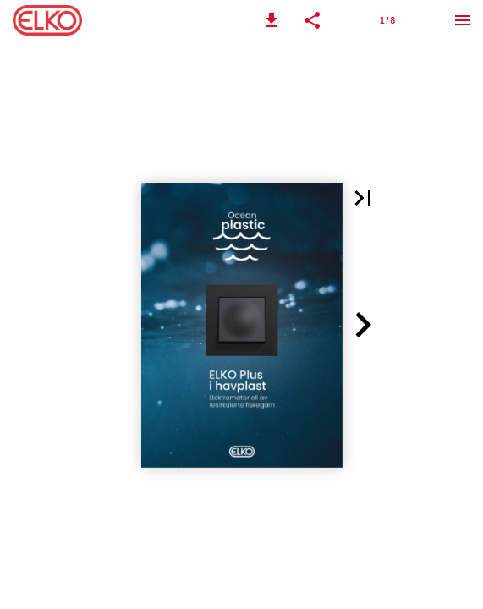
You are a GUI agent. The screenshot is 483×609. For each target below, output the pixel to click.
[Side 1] (387, 20)
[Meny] (462, 20)
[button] (271, 20)
